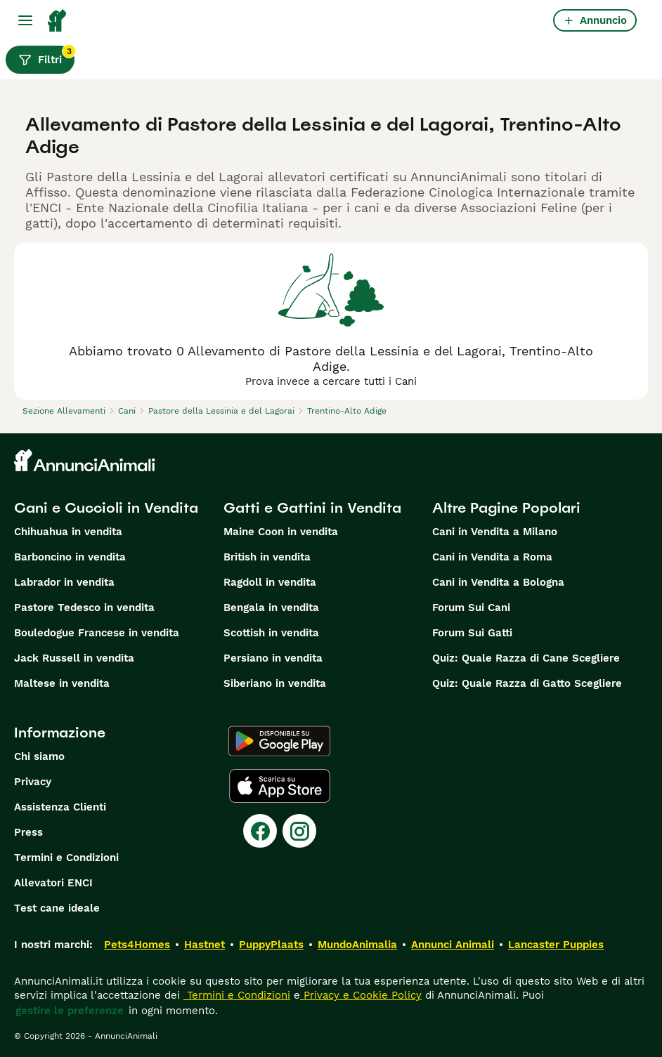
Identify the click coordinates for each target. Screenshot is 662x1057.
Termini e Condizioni (66, 857)
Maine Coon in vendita (280, 531)
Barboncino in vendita (70, 557)
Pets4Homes (137, 944)
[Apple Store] (279, 786)
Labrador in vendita (64, 582)
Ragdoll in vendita (269, 582)
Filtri (46, 56)
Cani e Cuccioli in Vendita (106, 507)
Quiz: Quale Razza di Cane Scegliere (526, 658)
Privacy (32, 781)
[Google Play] (279, 741)
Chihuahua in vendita (68, 531)
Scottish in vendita (271, 632)
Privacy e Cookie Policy (361, 995)
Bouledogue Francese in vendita (96, 632)
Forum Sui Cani (471, 607)
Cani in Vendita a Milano (494, 531)
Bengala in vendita (271, 607)
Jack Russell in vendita (74, 658)
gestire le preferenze (69, 1010)
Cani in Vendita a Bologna (498, 582)
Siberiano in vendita (274, 683)
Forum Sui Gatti (472, 632)
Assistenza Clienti (60, 807)
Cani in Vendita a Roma (492, 557)
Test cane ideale (57, 908)
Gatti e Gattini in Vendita (312, 507)
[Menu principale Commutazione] (25, 20)
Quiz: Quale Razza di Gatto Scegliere (527, 683)
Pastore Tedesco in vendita (84, 607)
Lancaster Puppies (556, 944)
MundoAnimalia (357, 944)
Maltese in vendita (62, 683)
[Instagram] (299, 831)
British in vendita (267, 557)
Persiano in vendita (273, 658)
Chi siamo (39, 756)
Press (28, 832)
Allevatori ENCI (53, 883)
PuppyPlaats (271, 944)
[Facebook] (260, 831)
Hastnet (204, 944)
